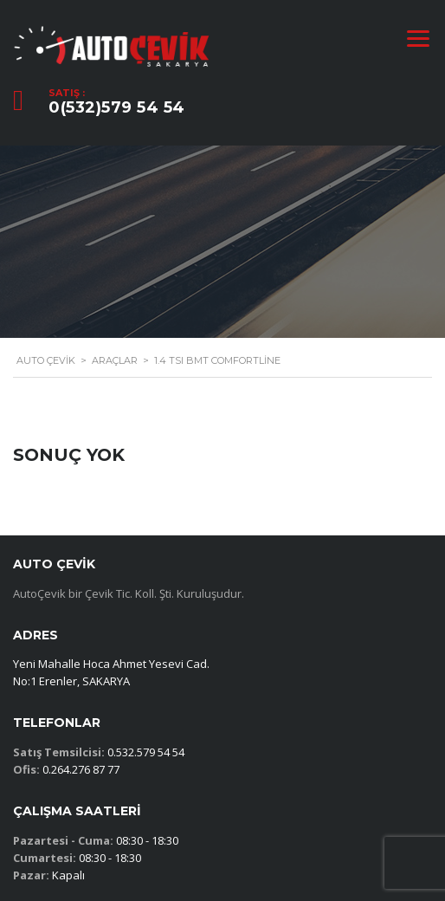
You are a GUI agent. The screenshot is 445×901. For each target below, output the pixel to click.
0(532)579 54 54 (116, 107)
